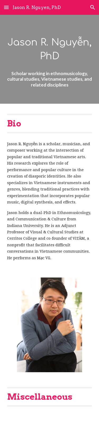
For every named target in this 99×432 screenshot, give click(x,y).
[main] (49, 59)
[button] (6, 7)
